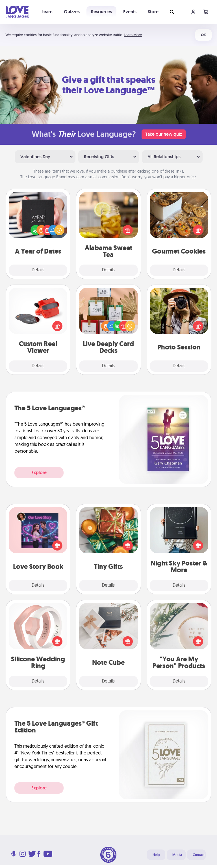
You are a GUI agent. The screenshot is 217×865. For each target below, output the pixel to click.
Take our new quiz (163, 134)
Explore (39, 473)
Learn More (133, 34)
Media (177, 855)
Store (153, 12)
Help (156, 855)
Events (129, 12)
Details (38, 270)
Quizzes (72, 12)
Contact (199, 855)
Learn (47, 12)
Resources (101, 12)
